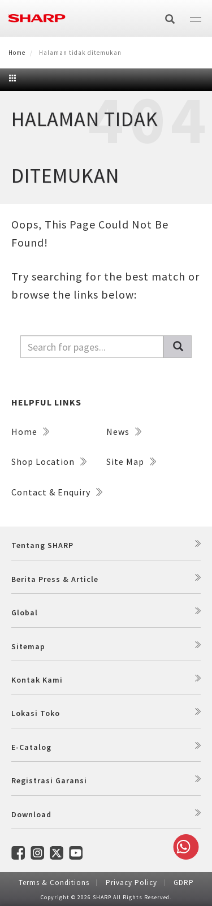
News (123, 431)
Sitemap (28, 646)
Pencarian (182, 346)
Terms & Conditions (54, 882)
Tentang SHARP (42, 545)
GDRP (184, 882)
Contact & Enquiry (56, 492)
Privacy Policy (131, 882)
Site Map (131, 461)
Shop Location (48, 461)
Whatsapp (184, 847)
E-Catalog (31, 747)
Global (24, 612)
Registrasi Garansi (49, 780)
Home (16, 53)
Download (31, 814)
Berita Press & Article (54, 579)
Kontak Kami (37, 680)
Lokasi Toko (35, 713)
